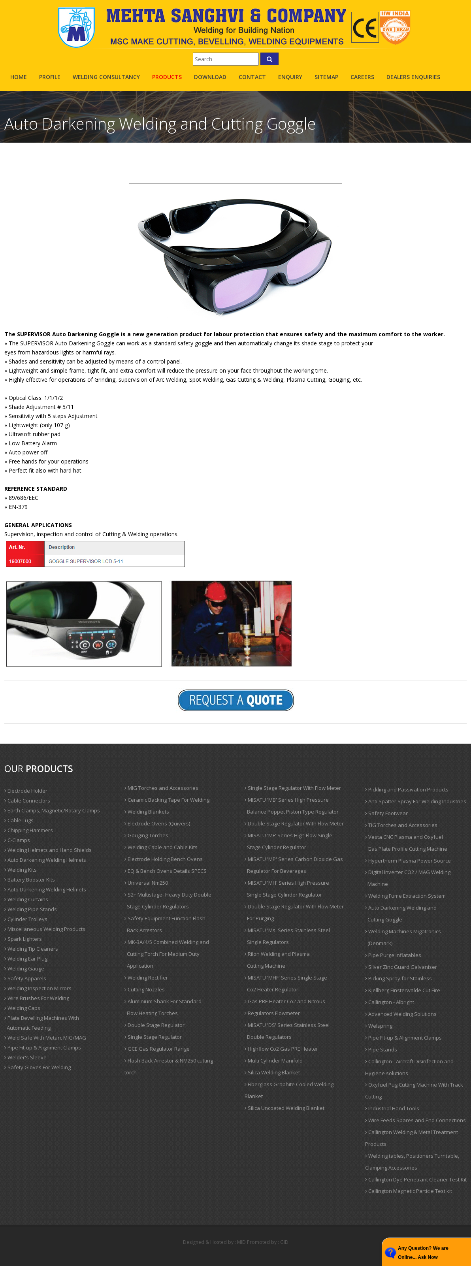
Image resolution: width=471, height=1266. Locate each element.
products (167, 77)
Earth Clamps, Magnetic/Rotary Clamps (52, 810)
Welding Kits (20, 869)
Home (18, 77)
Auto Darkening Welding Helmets (45, 859)
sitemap (326, 77)
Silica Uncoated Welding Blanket (284, 1108)
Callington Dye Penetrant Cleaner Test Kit (416, 1179)
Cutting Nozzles (144, 989)
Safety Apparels (25, 978)
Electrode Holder (25, 790)
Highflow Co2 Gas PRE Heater (281, 1048)
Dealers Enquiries (413, 77)
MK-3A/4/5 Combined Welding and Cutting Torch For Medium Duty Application (166, 953)
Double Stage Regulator (154, 1025)
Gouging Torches (146, 835)
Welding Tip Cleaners (31, 948)
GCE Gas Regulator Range (157, 1048)
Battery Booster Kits (29, 879)
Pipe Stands (381, 1049)
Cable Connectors (27, 800)
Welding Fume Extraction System (405, 895)
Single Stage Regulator (153, 1036)
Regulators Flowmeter (272, 1013)
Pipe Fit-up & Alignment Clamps (42, 1047)
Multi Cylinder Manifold (274, 1060)
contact (252, 77)
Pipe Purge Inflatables (393, 955)
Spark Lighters (23, 938)
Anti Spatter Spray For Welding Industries (415, 801)
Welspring (378, 1025)
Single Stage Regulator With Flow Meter (293, 787)
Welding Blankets (146, 811)
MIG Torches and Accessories (161, 787)
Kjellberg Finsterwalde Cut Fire (402, 990)
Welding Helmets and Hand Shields (48, 849)
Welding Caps (22, 1008)
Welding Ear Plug (25, 958)
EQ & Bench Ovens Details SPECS (165, 870)
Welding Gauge (24, 968)
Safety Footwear (386, 813)
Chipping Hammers (28, 830)
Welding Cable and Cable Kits (161, 847)
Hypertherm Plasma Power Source (408, 860)
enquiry (290, 77)
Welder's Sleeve (25, 1057)
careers (362, 77)
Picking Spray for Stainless (398, 978)
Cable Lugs (19, 820)
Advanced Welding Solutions (401, 1013)
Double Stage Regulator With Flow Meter (294, 823)
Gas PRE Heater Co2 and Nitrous (285, 1001)
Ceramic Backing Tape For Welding (166, 799)
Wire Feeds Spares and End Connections (415, 1120)
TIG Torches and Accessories (401, 825)
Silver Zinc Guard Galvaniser (401, 966)
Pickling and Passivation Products (406, 789)
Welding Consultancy (106, 77)
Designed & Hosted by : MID (214, 1242)
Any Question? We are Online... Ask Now (423, 1252)
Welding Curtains (26, 899)
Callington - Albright (389, 1002)
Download (210, 77)
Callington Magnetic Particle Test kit (408, 1190)
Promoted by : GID (267, 1242)
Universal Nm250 (146, 882)
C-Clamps (17, 840)
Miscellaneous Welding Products (44, 929)
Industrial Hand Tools (392, 1108)
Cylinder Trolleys (25, 919)
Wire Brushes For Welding (36, 998)
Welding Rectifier (146, 977)
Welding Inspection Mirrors (38, 988)
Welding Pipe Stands (30, 909)
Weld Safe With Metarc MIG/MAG (45, 1037)
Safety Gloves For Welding (37, 1067)
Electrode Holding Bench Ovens (163, 859)
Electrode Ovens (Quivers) (157, 823)
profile (49, 77)
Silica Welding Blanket (272, 1072)
